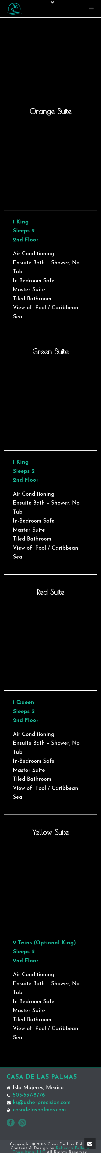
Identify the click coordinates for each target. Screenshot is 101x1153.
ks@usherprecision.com (42, 1103)
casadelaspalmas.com (39, 1110)
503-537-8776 (29, 1095)
